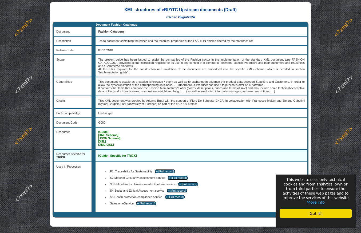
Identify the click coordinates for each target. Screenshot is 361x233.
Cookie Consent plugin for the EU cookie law (315, 223)
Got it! (316, 213)
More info (316, 202)
